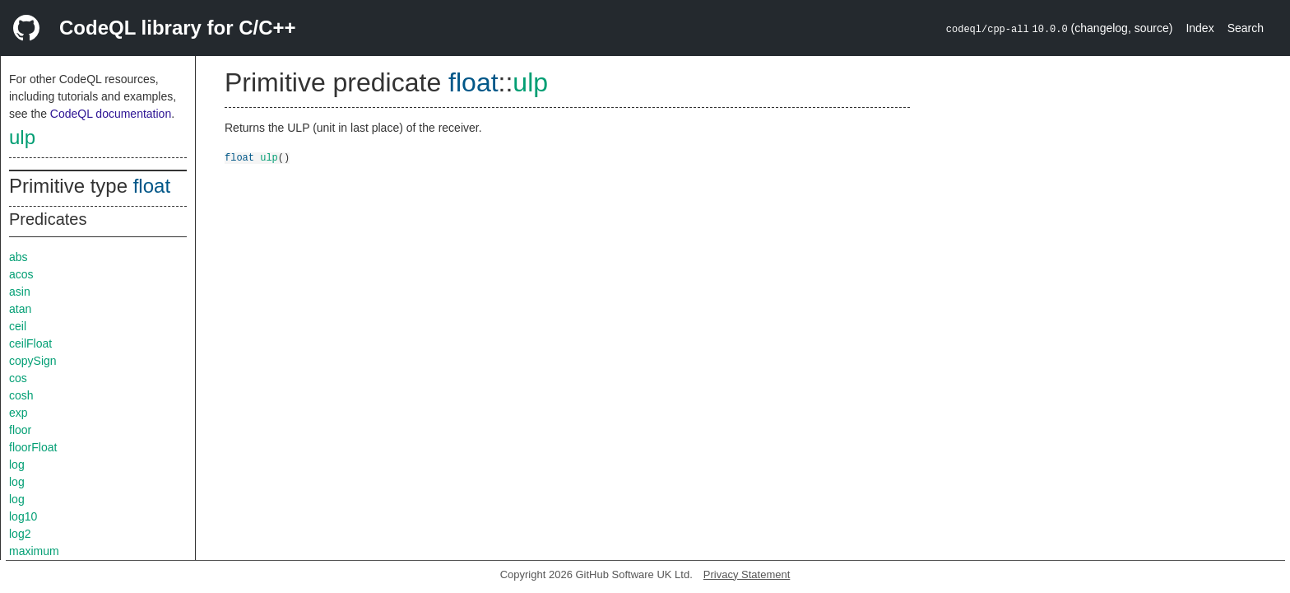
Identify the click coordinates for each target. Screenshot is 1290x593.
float (151, 186)
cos (18, 378)
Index (1199, 28)
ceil (17, 326)
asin (19, 291)
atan (20, 308)
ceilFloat (30, 343)
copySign (33, 360)
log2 (19, 533)
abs (18, 257)
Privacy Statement (747, 574)
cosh (21, 395)
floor (20, 430)
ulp (22, 137)
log (17, 464)
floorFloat (33, 447)
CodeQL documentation (110, 113)
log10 (23, 516)
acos (21, 274)
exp (18, 412)
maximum (34, 551)
